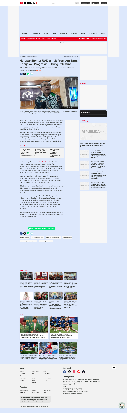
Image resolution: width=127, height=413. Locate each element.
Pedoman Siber (47, 390)
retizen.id (103, 3)
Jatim (54, 33)
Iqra (33, 373)
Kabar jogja (36, 33)
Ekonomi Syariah (36, 371)
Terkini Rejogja (84, 121)
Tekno (33, 378)
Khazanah (22, 373)
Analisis (34, 375)
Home (21, 56)
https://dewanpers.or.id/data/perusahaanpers (33, 401)
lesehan (74, 33)
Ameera (22, 371)
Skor (44, 371)
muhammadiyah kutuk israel (46, 241)
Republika (23, 38)
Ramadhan (34, 382)
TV (20, 382)
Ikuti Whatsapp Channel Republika (41, 228)
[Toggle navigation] (21, 3)
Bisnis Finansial (47, 378)
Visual (33, 380)
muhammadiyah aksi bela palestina (28, 241)
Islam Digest (46, 373)
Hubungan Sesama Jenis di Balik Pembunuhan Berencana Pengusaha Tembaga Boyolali (55, 153)
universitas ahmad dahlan (38, 237)
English (45, 380)
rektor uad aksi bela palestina (53, 237)
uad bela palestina (24, 237)
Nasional (25, 33)
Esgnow (22, 380)
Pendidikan (63, 33)
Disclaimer (22, 392)
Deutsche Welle (85, 3)
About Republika (24, 390)
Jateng (46, 33)
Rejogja (26, 56)
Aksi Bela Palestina (45, 162)
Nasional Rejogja (33, 56)
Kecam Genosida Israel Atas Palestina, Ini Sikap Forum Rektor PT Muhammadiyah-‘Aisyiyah (28, 152)
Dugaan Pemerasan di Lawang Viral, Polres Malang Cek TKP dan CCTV (41, 151)
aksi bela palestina (67, 237)
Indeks (103, 33)
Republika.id (95, 3)
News (21, 375)
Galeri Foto (93, 33)
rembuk (83, 33)
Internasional (23, 378)
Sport (44, 375)
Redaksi (34, 390)
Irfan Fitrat (38, 70)
